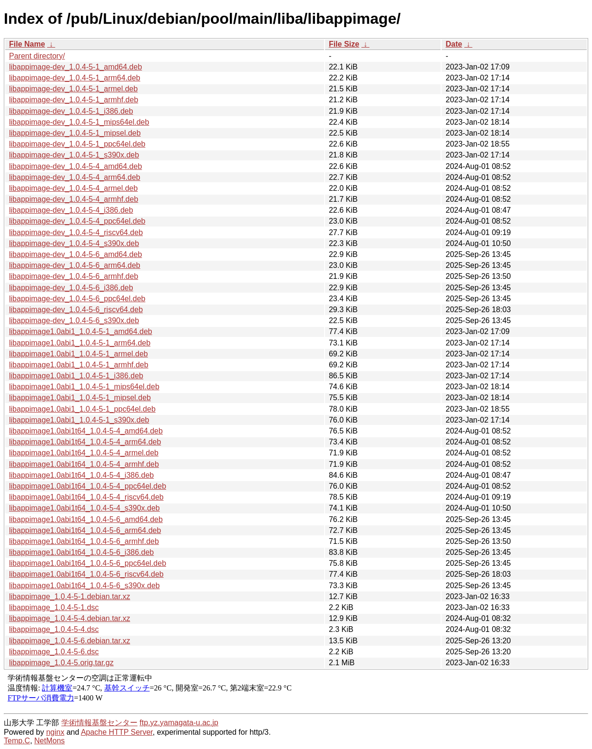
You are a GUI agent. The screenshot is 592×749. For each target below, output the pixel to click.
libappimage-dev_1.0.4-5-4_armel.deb (73, 188)
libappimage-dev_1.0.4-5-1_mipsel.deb (75, 133)
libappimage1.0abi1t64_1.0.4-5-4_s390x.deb (84, 508)
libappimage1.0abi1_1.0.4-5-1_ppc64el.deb (82, 409)
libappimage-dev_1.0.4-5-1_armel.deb (73, 89)
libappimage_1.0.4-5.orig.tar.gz (61, 663)
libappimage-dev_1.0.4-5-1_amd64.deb (75, 67)
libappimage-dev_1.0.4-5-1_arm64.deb (74, 78)
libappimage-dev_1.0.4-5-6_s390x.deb (74, 320)
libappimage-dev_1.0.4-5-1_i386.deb (71, 111)
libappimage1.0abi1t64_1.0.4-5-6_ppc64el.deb (87, 563)
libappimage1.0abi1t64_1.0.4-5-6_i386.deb (81, 552)
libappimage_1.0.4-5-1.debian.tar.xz (69, 596)
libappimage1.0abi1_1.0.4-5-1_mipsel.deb (80, 398)
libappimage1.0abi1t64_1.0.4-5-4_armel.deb (83, 453)
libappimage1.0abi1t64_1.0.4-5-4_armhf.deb (84, 464)
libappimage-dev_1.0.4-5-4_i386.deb (71, 210)
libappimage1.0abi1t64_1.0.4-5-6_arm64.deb (85, 530)
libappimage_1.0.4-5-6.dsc (54, 652)
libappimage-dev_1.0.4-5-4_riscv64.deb (76, 232)
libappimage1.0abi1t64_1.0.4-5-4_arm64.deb (85, 442)
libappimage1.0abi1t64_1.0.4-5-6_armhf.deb (84, 541)
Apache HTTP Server (117, 732)
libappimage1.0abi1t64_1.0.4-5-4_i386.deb (81, 475)
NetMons (49, 741)
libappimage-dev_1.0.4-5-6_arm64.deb (74, 265)
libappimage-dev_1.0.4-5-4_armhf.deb (73, 199)
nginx (55, 732)
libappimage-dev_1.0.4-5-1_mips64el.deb (79, 122)
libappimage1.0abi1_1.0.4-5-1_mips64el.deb (84, 387)
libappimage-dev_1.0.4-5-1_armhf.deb (73, 100)
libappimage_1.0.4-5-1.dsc (54, 607)
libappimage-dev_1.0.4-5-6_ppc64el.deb (77, 299)
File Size (344, 44)
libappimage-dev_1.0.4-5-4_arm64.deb (74, 177)
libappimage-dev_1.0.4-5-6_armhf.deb (73, 276)
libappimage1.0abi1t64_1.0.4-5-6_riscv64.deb (86, 574)
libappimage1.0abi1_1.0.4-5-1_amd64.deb (80, 331)
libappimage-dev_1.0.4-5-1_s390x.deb (74, 155)
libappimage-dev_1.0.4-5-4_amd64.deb (75, 166)
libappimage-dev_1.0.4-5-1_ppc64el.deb (77, 144)
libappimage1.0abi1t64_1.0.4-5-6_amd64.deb (86, 519)
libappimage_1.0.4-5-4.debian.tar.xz (69, 618)
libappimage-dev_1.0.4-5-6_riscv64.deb (76, 310)
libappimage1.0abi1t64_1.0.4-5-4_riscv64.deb (86, 497)
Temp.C (17, 741)
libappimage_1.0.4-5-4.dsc (54, 629)
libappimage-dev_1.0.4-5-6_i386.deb (71, 288)
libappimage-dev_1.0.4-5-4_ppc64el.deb (77, 221)
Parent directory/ (37, 56)
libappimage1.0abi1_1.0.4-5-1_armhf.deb (78, 365)
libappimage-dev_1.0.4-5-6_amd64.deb (75, 254)
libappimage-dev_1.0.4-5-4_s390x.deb (74, 243)
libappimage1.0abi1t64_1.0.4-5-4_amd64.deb (86, 431)
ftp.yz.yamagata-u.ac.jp (178, 723)
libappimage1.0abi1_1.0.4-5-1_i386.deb (76, 376)
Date (453, 44)
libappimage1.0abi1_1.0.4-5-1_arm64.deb (79, 343)
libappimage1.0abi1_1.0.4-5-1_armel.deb (78, 354)
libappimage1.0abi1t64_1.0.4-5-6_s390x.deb (84, 585)
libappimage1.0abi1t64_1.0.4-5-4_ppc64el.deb (87, 486)
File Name (27, 44)
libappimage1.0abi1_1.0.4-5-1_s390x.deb (79, 420)
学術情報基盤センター (99, 723)
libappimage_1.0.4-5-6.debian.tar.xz (69, 641)
